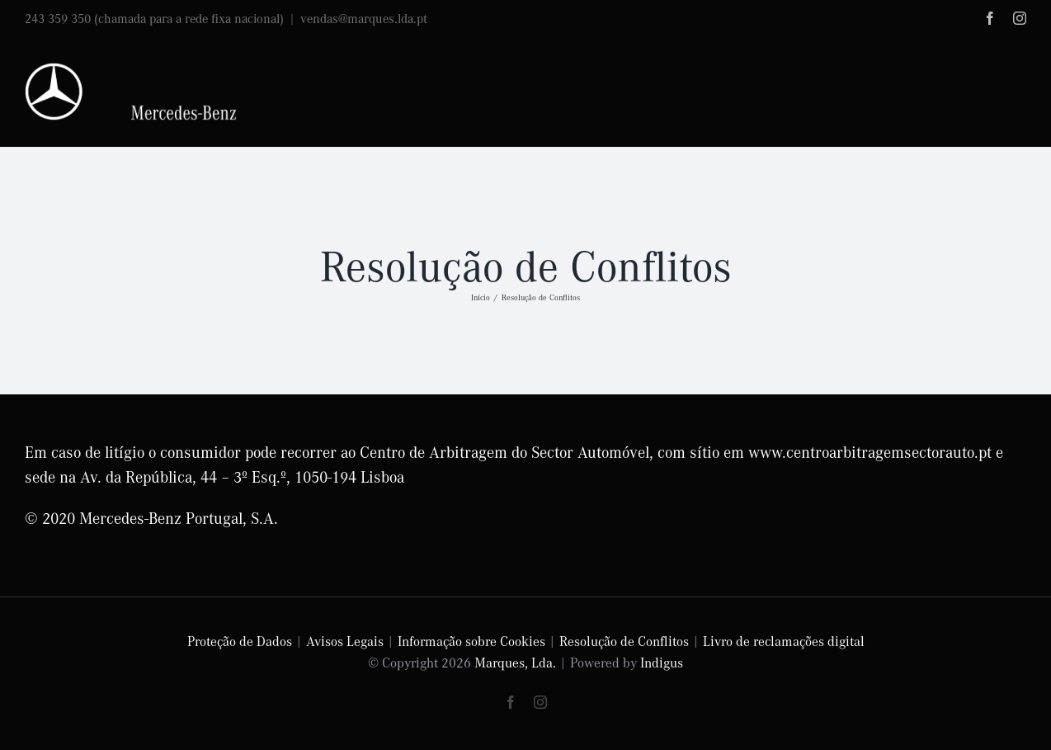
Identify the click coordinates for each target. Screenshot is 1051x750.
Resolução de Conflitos (624, 640)
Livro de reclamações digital (784, 640)
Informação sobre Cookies (471, 640)
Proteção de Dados (239, 640)
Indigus (661, 662)
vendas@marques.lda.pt (363, 18)
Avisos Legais (345, 640)
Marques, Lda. (515, 662)
